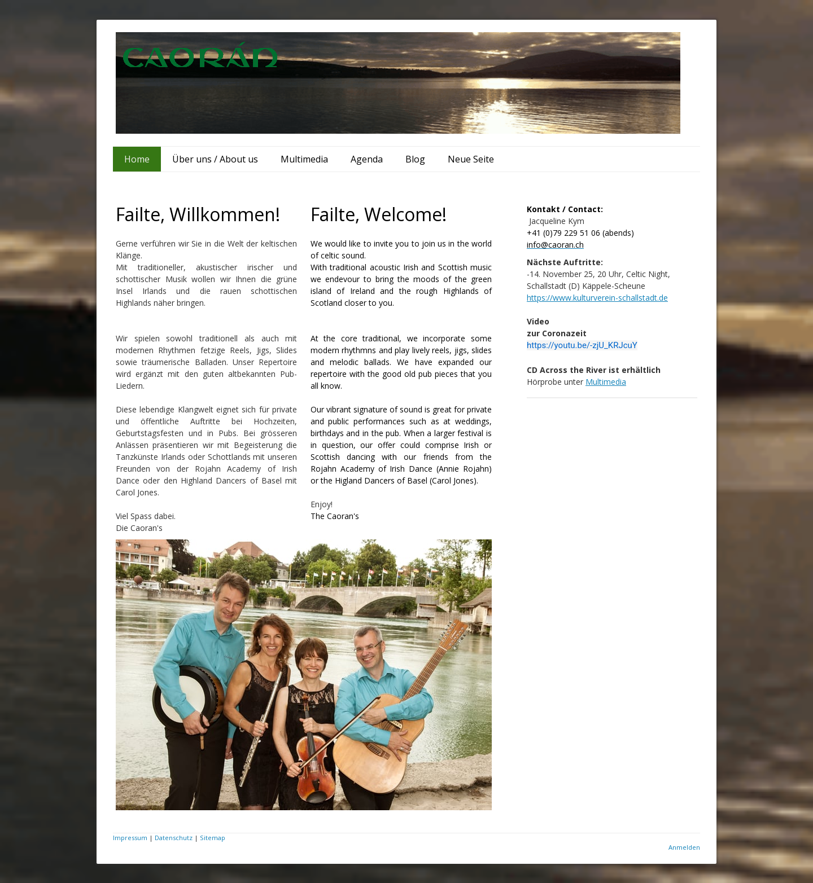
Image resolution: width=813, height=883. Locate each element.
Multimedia (304, 159)
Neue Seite (471, 159)
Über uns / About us (215, 159)
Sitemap (212, 837)
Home (137, 159)
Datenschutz (174, 837)
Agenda (367, 159)
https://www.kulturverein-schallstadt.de (597, 297)
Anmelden (684, 847)
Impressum (130, 837)
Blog (415, 159)
